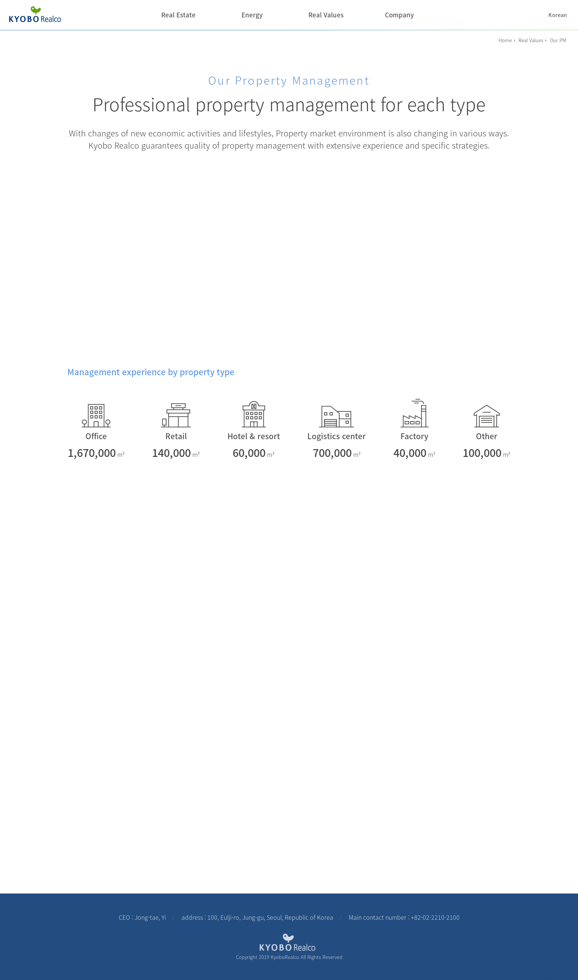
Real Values (326, 14)
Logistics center (336, 436)
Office (96, 436)
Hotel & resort (253, 436)
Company (399, 14)
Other (486, 436)
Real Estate (178, 14)
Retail (176, 436)
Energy (252, 14)
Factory (414, 436)
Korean (557, 15)
